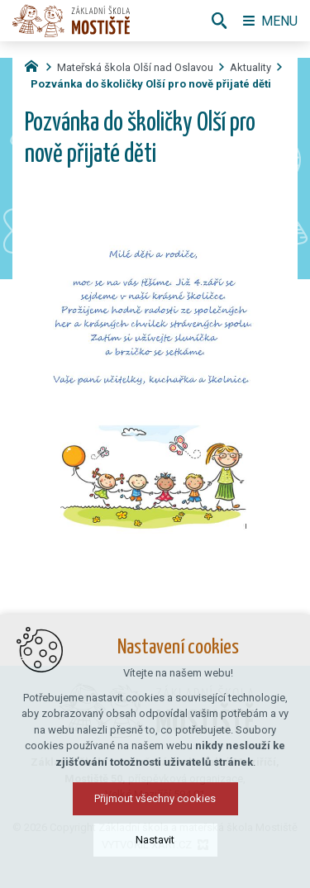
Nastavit (155, 862)
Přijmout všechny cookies (155, 820)
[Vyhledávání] (219, 20)
